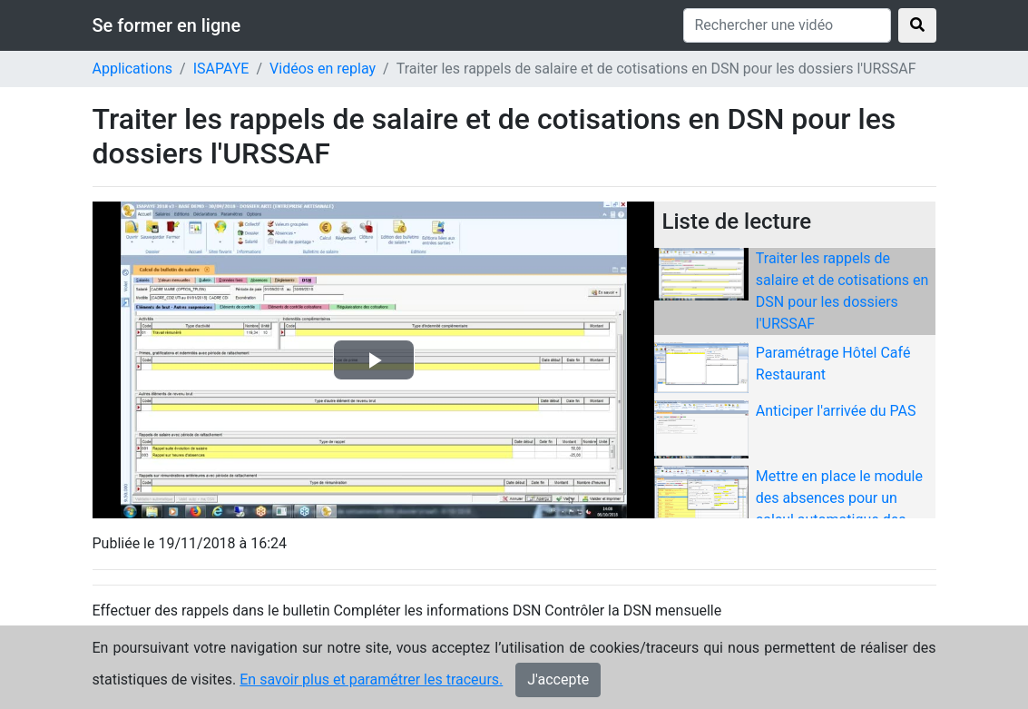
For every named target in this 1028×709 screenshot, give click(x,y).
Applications (133, 68)
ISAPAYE (221, 68)
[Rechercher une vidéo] (787, 25)
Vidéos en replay (322, 68)
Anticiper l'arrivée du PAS (836, 410)
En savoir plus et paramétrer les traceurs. (371, 679)
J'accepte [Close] (558, 679)
